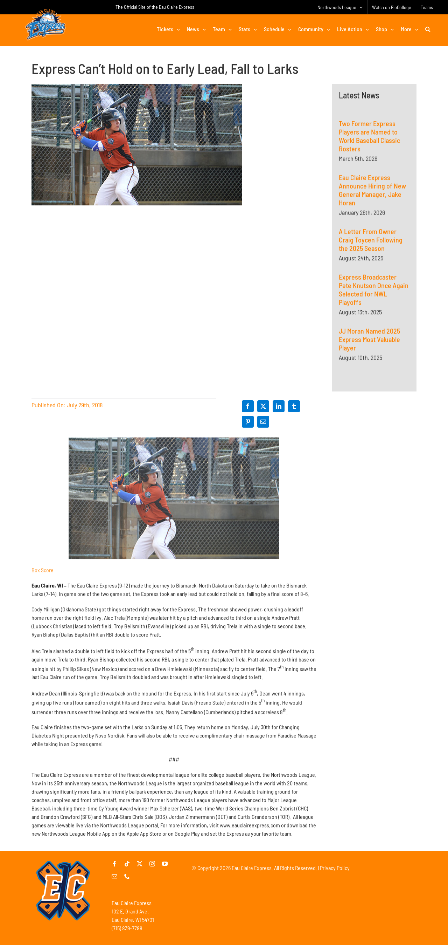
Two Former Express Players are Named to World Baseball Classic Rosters (369, 137)
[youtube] (165, 863)
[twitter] (139, 863)
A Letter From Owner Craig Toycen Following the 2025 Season (370, 240)
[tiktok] (127, 863)
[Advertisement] (374, 480)
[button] (427, 29)
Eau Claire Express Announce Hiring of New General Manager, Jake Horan (372, 191)
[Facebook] (247, 406)
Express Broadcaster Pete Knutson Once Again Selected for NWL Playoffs (373, 290)
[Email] (263, 421)
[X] (263, 406)
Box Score (42, 573)
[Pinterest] (247, 421)
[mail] (114, 876)
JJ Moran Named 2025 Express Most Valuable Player (369, 340)
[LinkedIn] (278, 406)
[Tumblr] (294, 406)
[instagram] (152, 863)
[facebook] (114, 863)
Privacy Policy (335, 867)
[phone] (127, 876)
